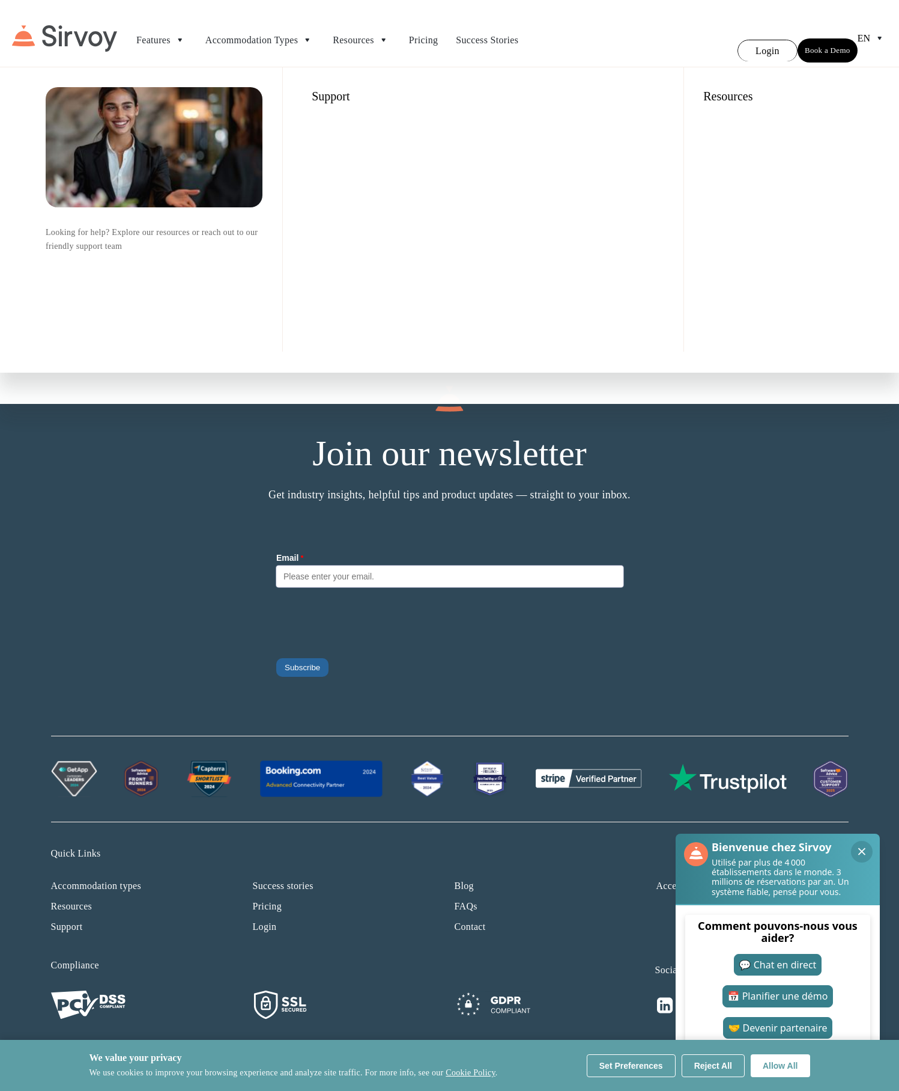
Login (265, 912)
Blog (464, 871)
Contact (470, 912)
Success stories (283, 871)
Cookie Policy (470, 1072)
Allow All (780, 1066)
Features (161, 33)
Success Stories (487, 33)
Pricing (423, 33)
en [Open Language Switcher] (872, 31)
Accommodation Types (260, 33)
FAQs (466, 892)
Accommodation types (96, 871)
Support (67, 912)
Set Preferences (631, 1066)
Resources (362, 33)
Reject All (713, 1066)
